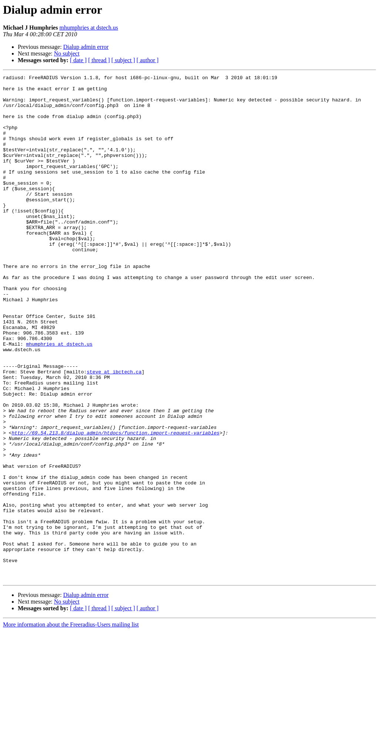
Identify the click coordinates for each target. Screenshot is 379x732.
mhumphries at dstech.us (88, 27)
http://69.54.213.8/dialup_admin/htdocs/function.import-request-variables (115, 504)
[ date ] (78, 60)
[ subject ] (123, 60)
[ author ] (148, 60)
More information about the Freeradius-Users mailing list (71, 725)
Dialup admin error (86, 47)
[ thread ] (99, 60)
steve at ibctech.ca (114, 431)
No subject (67, 53)
